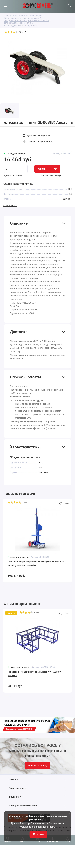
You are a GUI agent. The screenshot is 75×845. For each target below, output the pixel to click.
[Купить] (47, 169)
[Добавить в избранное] (37, 135)
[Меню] (6, 5)
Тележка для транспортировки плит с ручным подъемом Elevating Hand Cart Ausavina (36, 563)
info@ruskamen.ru (51, 425)
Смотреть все (10, 205)
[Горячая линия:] (69, 5)
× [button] (69, 813)
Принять (38, 834)
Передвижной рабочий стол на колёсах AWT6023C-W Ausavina (34, 674)
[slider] (11, 32)
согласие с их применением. (37, 826)
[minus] (6, 169)
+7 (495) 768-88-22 (48, 428)
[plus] (25, 169)
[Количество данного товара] (16, 169)
